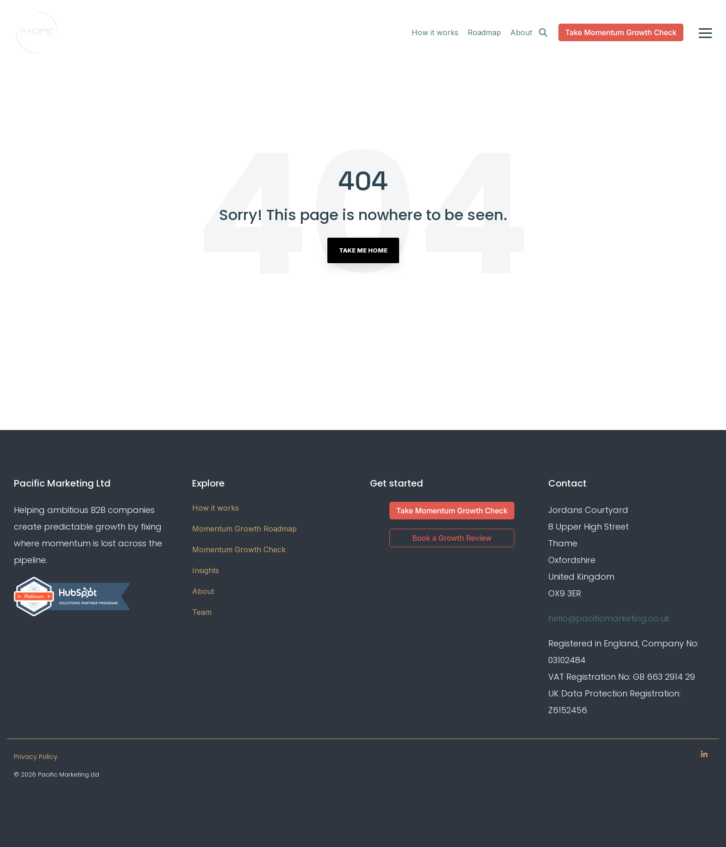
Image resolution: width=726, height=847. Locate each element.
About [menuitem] (203, 591)
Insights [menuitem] (205, 570)
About (521, 32)
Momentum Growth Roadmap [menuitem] (244, 528)
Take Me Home (363, 250)
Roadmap (484, 32)
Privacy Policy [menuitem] (35, 756)
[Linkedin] (704, 754)
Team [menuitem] (202, 612)
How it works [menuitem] (215, 507)
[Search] (543, 32)
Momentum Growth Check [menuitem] (239, 549)
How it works (435, 32)
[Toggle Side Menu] (705, 32)
